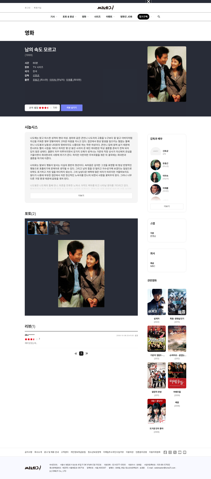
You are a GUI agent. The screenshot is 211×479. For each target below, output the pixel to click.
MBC (152, 266)
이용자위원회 (154, 452)
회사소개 (38, 452)
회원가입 (37, 8)
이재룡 (69, 79)
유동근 (36, 79)
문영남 (153, 236)
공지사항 (28, 452)
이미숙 (53, 79)
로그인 (27, 8)
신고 (136, 336)
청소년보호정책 (94, 452)
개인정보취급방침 (78, 452)
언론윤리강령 (141, 452)
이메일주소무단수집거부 (113, 452)
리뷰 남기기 (72, 107)
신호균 (36, 75)
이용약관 (129, 452)
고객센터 (64, 452)
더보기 (81, 195)
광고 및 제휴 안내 (51, 452)
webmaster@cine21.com (164, 468)
